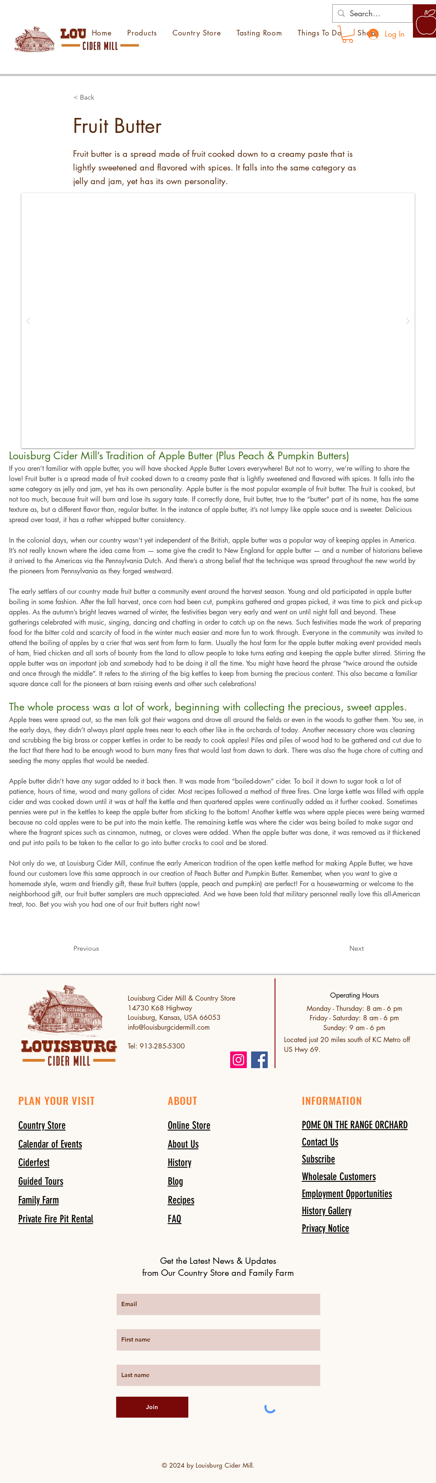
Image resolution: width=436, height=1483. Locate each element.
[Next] (342, 948)
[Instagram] (238, 1059)
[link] (347, 34)
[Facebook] (259, 1059)
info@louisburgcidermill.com (169, 1027)
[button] (101, 97)
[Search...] (372, 13)
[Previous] (101, 948)
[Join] (152, 1407)
